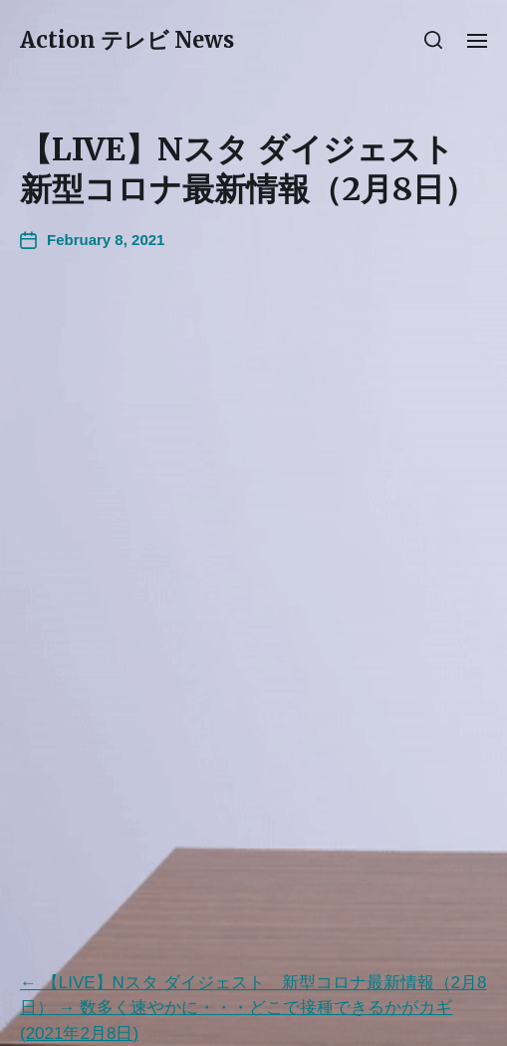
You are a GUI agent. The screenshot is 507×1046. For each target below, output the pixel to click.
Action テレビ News (127, 40)
